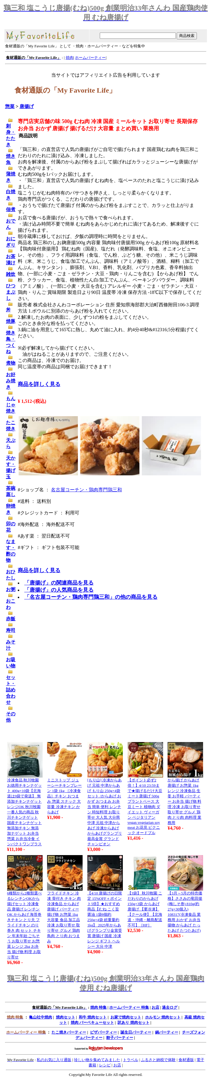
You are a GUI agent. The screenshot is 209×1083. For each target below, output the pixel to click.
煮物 (10, 363)
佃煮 (10, 209)
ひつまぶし (10, 292)
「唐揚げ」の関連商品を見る (59, 583)
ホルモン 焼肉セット (163, 1017)
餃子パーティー (119, 1037)
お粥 (10, 589)
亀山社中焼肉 (40, 1017)
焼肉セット (65, 1017)
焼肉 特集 (98, 1007)
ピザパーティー (103, 1032)
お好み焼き (10, 381)
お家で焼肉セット (125, 1017)
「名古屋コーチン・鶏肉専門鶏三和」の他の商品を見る (90, 597)
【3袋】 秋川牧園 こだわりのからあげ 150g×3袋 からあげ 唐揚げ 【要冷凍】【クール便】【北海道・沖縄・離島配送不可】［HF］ (145, 909)
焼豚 (10, 321)
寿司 (10, 630)
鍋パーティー (166, 1032)
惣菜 (10, 106)
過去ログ (169, 1007)
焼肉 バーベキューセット (92, 1022)
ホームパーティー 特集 (129, 1007)
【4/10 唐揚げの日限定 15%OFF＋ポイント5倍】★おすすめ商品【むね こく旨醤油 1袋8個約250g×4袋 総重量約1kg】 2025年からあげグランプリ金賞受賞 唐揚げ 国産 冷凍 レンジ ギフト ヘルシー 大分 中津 (104, 920)
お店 (155, 1007)
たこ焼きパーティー (69, 1032)
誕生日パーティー (135, 1032)
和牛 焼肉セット (93, 1017)
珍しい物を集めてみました (97, 1060)
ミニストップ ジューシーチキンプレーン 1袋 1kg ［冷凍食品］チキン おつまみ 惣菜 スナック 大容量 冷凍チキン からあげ (64, 796)
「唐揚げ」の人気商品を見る (59, 590)
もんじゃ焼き (10, 404)
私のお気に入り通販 (54, 1060)
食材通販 (186, 1060)
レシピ (105, 1065)
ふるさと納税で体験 (158, 1060)
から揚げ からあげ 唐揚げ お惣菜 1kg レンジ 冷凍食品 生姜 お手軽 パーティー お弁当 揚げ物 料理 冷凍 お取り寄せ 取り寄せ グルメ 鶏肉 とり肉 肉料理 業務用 (184, 801)
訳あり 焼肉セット (133, 1022)
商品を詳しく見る (39, 384)
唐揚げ (27, 106)
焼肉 (69, 57)
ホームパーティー (90, 57)
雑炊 (10, 274)
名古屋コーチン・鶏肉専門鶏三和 (86, 489)
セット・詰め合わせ (10, 690)
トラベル (130, 1060)
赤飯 (10, 618)
